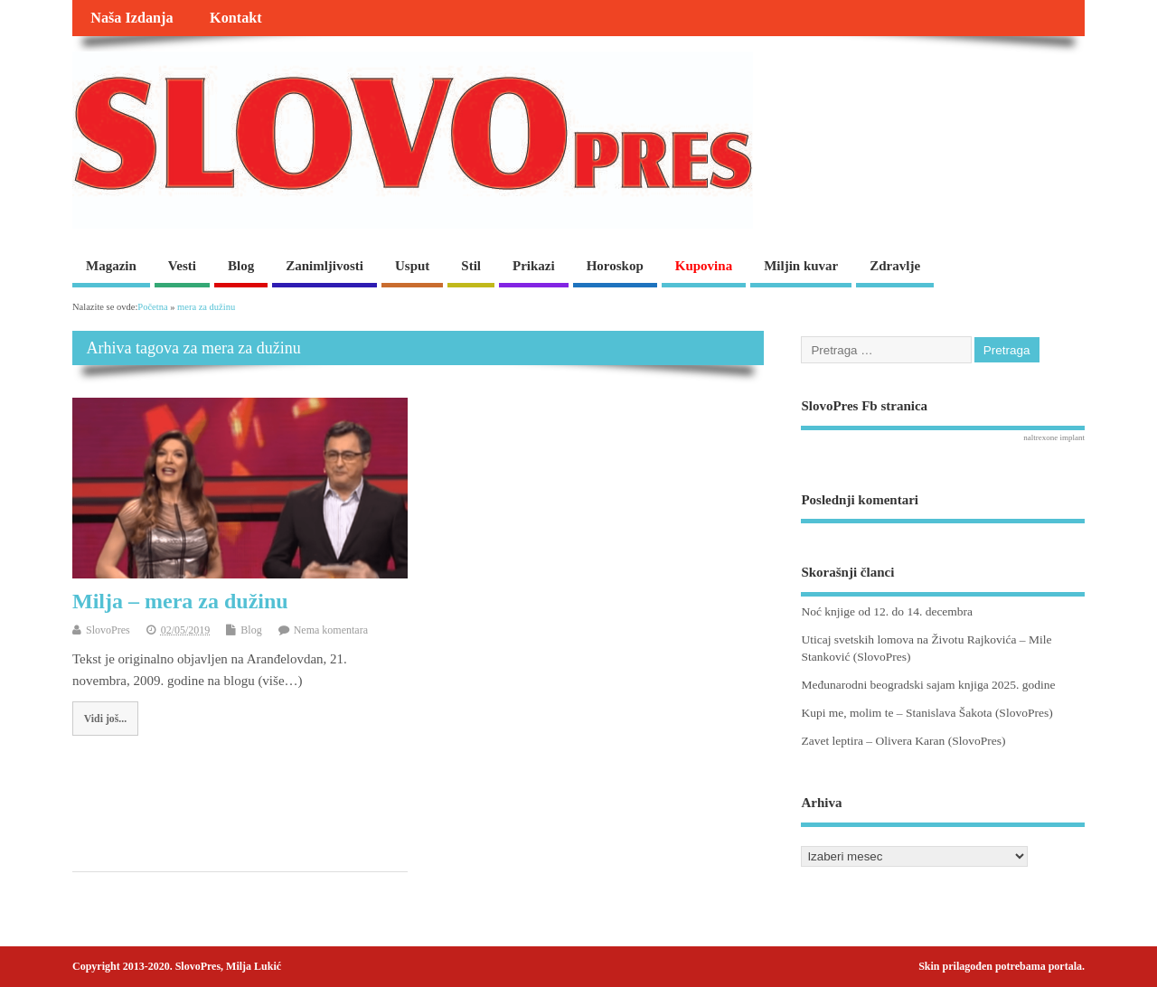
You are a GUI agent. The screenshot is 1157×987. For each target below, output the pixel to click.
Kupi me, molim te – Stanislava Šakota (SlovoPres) (926, 712)
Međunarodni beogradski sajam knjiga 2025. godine (928, 684)
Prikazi (534, 265)
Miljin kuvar (801, 265)
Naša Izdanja (131, 18)
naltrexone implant (1054, 437)
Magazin (111, 265)
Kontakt (236, 18)
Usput (412, 265)
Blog (241, 265)
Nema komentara (331, 630)
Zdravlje (895, 265)
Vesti (182, 265)
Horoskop (615, 265)
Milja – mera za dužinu (180, 601)
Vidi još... (105, 718)
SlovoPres (108, 630)
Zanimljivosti (324, 265)
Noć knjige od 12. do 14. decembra (887, 611)
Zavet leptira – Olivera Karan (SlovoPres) (903, 740)
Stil (471, 265)
